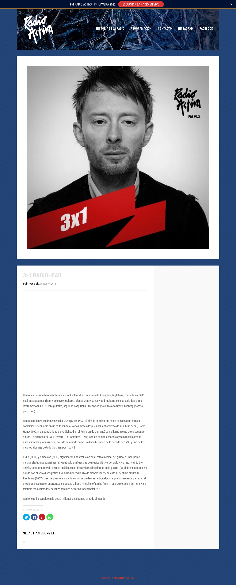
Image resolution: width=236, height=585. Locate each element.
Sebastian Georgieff (39, 533)
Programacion (141, 28)
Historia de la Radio (110, 28)
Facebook (206, 28)
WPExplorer (118, 577)
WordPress (106, 577)
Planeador (130, 577)
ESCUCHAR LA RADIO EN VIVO (141, 4)
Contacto (165, 28)
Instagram (185, 28)
